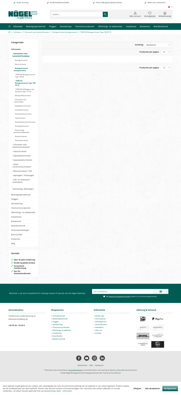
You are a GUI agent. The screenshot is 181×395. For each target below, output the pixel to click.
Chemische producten (20, 208)
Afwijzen (137, 388)
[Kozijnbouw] (131, 26)
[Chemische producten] (84, 26)
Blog (13, 243)
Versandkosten (101, 324)
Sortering (139, 44)
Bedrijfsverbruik (18, 225)
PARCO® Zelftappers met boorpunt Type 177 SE (24, 90)
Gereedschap (17, 203)
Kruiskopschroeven (22, 126)
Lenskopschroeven (22, 110)
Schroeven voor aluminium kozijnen (21, 145)
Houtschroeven (20, 151)
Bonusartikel (16, 234)
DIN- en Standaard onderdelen (21, 180)
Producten (15, 239)
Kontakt (98, 333)
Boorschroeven (20, 64)
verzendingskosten (75, 370)
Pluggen (14, 199)
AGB (91, 365)
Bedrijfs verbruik (58, 339)
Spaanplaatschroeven (22, 160)
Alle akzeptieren (152, 388)
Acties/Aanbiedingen (20, 230)
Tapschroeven (20, 118)
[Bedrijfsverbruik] (161, 26)
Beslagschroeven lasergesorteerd (21, 69)
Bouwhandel (57, 336)
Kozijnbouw (16, 217)
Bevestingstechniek (59, 319)
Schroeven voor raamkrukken (20, 100)
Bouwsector (16, 221)
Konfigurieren (170, 388)
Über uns (98, 330)
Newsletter (99, 327)
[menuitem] (165, 14)
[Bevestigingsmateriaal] (35, 26)
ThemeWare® (115, 373)
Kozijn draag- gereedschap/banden (21, 131)
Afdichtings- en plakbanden (23, 212)
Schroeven (16, 49)
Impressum (99, 365)
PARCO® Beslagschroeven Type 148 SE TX (25, 83)
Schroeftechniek (58, 316)
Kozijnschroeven (21, 136)
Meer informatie (64, 391)
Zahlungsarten (100, 321)
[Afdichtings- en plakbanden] (110, 26)
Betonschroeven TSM (22, 171)
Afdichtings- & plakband (61, 330)
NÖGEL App (99, 316)
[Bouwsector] (145, 26)
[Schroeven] (17, 26)
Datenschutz (82, 365)
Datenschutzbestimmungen (119, 296)
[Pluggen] (52, 26)
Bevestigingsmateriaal (20, 194)
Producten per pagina (149, 52)
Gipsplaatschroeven (22, 155)
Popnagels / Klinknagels (23, 175)
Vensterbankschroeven (23, 114)
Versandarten (100, 319)
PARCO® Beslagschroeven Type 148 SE (25, 75)
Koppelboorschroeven (23, 106)
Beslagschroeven (21, 60)
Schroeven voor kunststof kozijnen (21, 54)
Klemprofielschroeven (23, 95)
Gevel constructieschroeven (22, 165)
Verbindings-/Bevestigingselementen (24, 189)
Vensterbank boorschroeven (25, 122)
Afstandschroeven (21, 140)
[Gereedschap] (65, 26)
